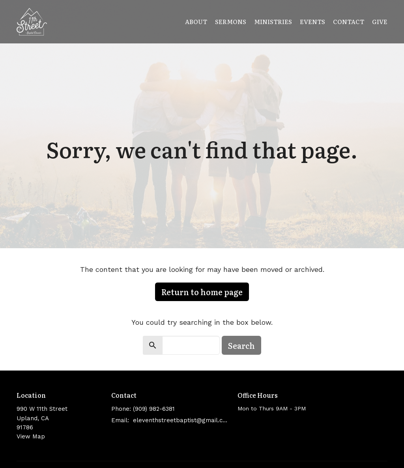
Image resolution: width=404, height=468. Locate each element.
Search (241, 345)
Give (379, 21)
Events (312, 21)
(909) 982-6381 (154, 408)
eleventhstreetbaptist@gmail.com (181, 420)
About (196, 21)
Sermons (230, 21)
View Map (31, 436)
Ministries (273, 21)
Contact (348, 21)
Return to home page (202, 292)
